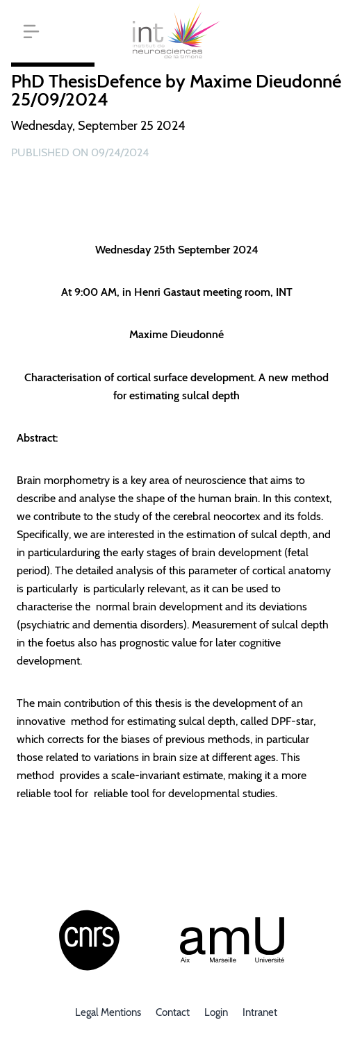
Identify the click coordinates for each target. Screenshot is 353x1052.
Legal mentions (108, 1012)
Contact (173, 1012)
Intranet (260, 1012)
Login (216, 1012)
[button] (31, 31)
